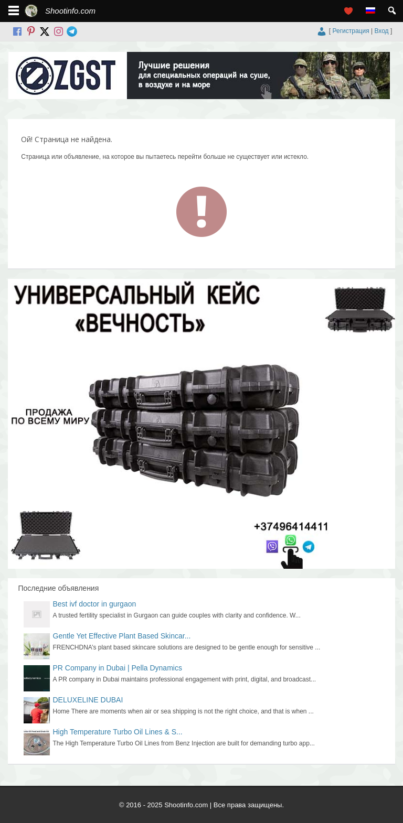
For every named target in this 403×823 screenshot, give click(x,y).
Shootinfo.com (70, 10)
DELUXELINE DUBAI (88, 700)
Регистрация (351, 31)
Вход (381, 31)
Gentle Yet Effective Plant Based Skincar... (122, 636)
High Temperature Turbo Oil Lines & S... (118, 732)
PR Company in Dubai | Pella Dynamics (117, 668)
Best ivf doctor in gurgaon (94, 604)
